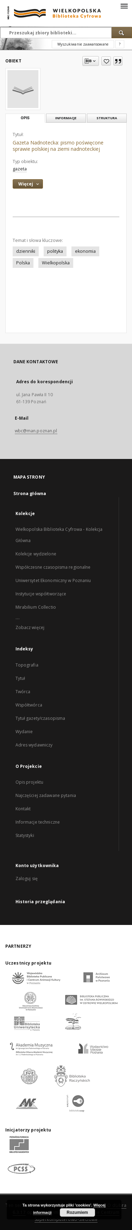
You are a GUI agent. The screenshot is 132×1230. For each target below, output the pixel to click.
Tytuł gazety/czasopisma (40, 718)
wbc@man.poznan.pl (36, 431)
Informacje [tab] (65, 118)
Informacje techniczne (37, 822)
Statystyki (24, 835)
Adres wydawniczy (34, 745)
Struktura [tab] (106, 118)
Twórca (23, 692)
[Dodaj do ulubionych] (106, 61)
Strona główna (29, 493)
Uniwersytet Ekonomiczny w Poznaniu (53, 580)
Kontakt (23, 809)
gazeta (20, 169)
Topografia (26, 665)
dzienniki (25, 251)
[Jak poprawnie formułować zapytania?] (119, 44)
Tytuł (20, 678)
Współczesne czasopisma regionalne (53, 567)
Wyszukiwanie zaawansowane (82, 44)
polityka (55, 251)
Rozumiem (77, 1212)
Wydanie (24, 732)
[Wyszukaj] (122, 32)
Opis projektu (29, 782)
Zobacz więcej (30, 627)
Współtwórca (28, 705)
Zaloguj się (26, 878)
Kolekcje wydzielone (35, 554)
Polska (23, 263)
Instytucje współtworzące (41, 594)
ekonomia (85, 251)
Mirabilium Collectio (35, 607)
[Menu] (124, 5)
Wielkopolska (56, 263)
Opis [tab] (25, 118)
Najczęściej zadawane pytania (45, 795)
